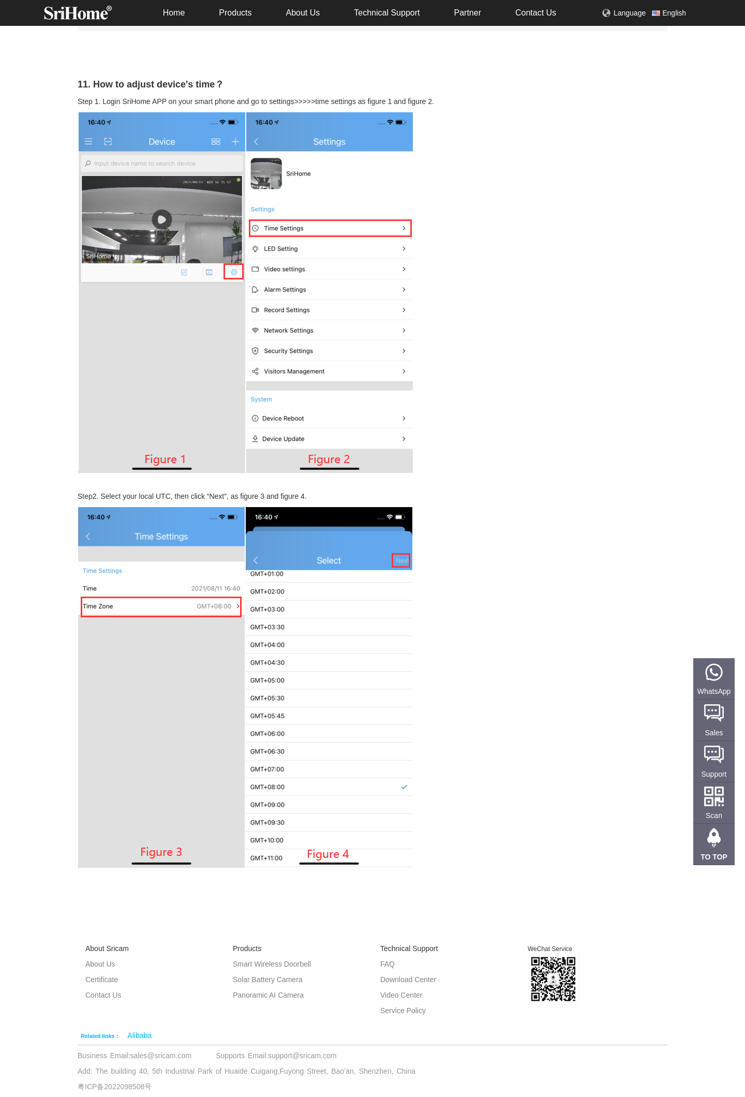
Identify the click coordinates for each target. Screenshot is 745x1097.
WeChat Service (550, 949)
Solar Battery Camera (268, 979)
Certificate (101, 979)
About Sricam (107, 948)
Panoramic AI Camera (268, 995)
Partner (467, 12)
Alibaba (139, 1035)
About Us (303, 12)
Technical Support (387, 12)
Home (174, 12)
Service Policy (403, 1010)
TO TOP (714, 857)
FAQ (387, 964)
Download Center (408, 979)
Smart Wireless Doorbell (272, 964)
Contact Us (535, 12)
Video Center (401, 995)
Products (235, 12)
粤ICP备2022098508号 (115, 1087)
